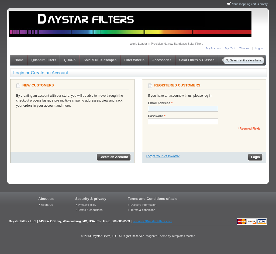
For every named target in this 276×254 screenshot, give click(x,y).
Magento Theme (156, 236)
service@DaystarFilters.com (152, 221)
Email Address (159, 103)
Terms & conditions (90, 209)
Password (155, 116)
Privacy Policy (87, 204)
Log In (259, 48)
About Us (47, 204)
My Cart (230, 48)
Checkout (245, 48)
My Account (214, 48)
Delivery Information (143, 204)
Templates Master (183, 236)
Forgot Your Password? (163, 156)
